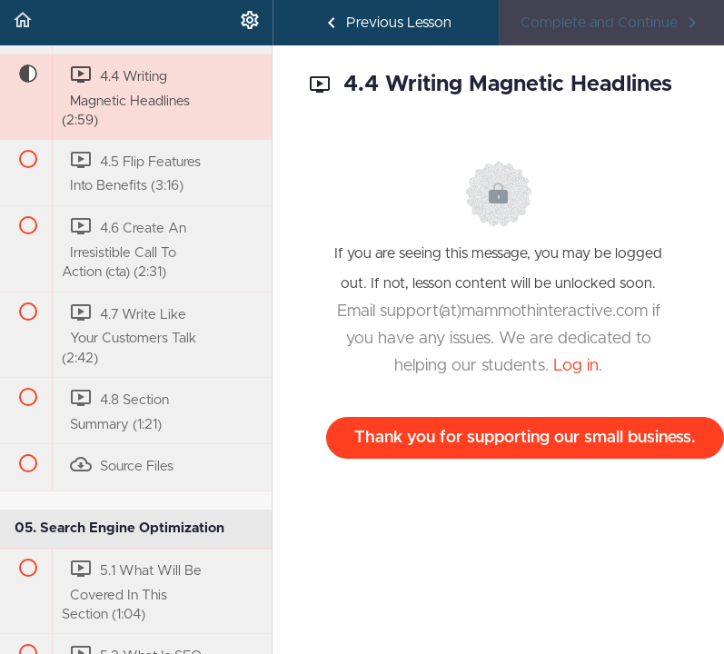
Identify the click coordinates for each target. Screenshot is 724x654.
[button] (22, 22)
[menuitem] (250, 22)
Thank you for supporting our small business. (525, 438)
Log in (576, 366)
